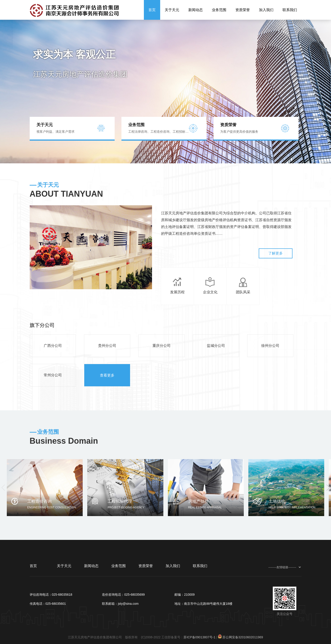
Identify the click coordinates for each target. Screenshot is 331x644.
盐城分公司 (216, 346)
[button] (328, 488)
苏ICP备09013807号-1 (199, 637)
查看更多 (107, 375)
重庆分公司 (161, 346)
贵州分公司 (107, 346)
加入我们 (266, 10)
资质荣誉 (242, 10)
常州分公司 (53, 375)
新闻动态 (195, 10)
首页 (152, 10)
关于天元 (172, 10)
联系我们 (290, 10)
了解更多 (278, 253)
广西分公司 (53, 346)
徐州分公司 (270, 346)
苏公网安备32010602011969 (242, 637)
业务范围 (219, 10)
